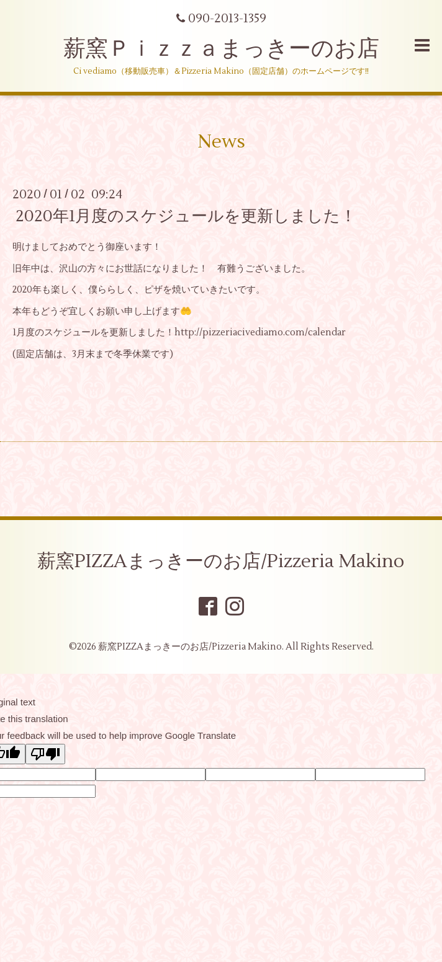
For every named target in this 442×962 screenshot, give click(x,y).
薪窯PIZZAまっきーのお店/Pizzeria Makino (221, 561)
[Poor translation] (45, 754)
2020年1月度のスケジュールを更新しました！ (186, 216)
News (221, 142)
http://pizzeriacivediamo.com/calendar (260, 332)
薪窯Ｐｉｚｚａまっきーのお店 (232, 49)
